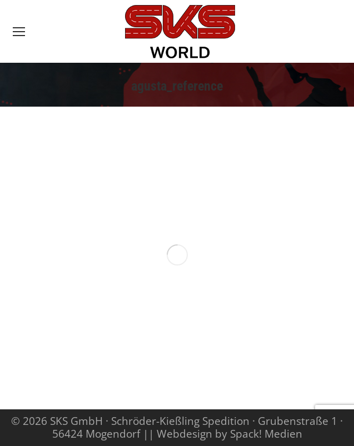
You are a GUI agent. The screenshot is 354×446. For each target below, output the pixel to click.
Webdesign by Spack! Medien (229, 434)
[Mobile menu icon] (19, 31)
